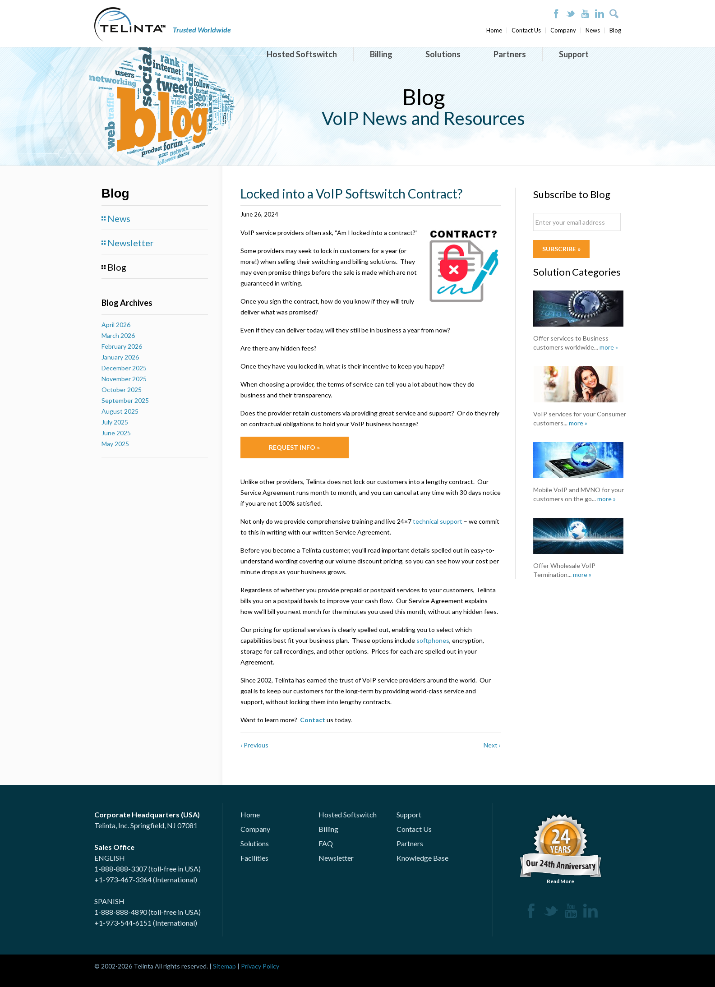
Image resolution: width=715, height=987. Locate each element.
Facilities (254, 857)
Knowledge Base (422, 857)
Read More (561, 848)
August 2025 (119, 411)
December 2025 (124, 368)
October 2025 (121, 389)
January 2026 (120, 357)
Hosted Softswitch (302, 54)
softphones (432, 640)
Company (563, 30)
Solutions (443, 54)
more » (609, 347)
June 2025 (116, 433)
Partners (510, 54)
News (593, 30)
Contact (312, 720)
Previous (254, 745)
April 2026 (115, 324)
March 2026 (118, 335)
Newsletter (130, 242)
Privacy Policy (260, 966)
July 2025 (114, 422)
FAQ (325, 843)
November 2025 (124, 379)
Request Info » (294, 447)
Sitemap (224, 966)
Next (492, 745)
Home (494, 30)
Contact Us (526, 30)
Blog (615, 30)
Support (574, 54)
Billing (381, 54)
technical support (437, 521)
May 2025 (115, 443)
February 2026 (121, 346)
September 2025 (125, 400)
